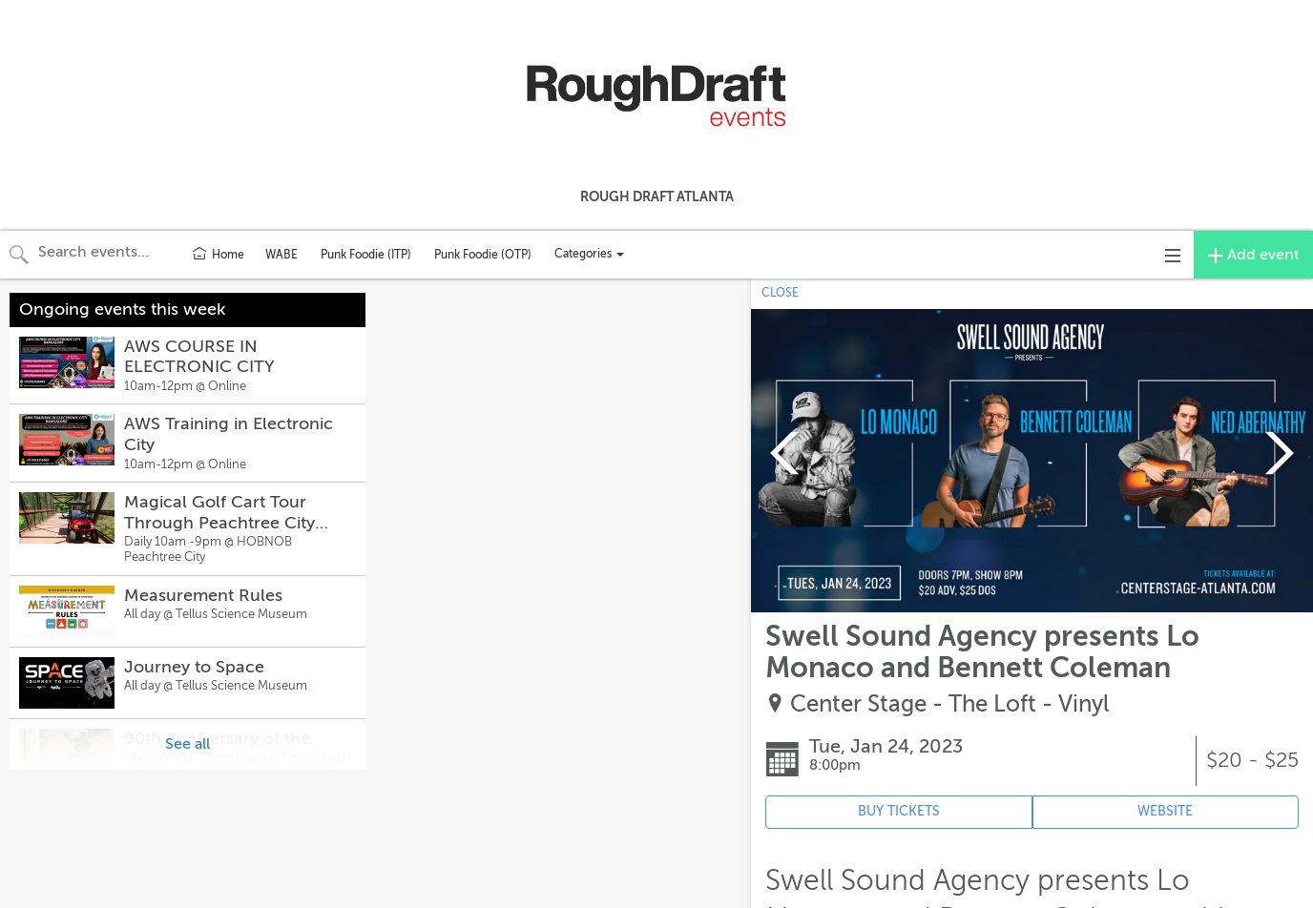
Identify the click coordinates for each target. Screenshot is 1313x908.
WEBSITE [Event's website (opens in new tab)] (1165, 811)
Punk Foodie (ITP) (366, 254)
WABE (281, 254)
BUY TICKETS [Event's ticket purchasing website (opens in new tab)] (899, 811)
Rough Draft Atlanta (657, 196)
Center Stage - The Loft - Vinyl (949, 704)
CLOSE (780, 292)
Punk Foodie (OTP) (482, 254)
